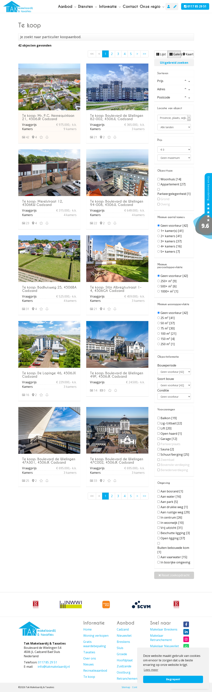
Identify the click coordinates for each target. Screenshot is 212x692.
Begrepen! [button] (173, 679)
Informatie (110, 6)
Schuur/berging (175, 454)
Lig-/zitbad (171, 423)
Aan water (171, 496)
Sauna (167, 449)
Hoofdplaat (125, 660)
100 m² (168, 334)
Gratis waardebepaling (94, 644)
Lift (166, 428)
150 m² (168, 339)
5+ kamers (170, 251)
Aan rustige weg (175, 512)
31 (25, 309)
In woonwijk (172, 523)
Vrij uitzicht (171, 528)
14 (93, 390)
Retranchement (127, 678)
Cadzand (123, 629)
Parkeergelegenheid (173, 194)
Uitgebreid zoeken (174, 63)
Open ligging (173, 538)
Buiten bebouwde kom (173, 550)
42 (25, 137)
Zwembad (167, 460)
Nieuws (88, 664)
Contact (130, 6)
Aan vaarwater (174, 557)
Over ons (89, 658)
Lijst (161, 54)
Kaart (188, 54)
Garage (169, 439)
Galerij (175, 54)
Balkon (169, 418)
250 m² (168, 344)
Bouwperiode (166, 365)
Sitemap (126, 687)
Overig (165, 204)
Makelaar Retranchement (161, 638)
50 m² (168, 323)
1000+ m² (169, 291)
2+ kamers (171, 236)
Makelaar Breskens (163, 629)
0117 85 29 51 (195, 6)
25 (25, 481)
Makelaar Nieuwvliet (164, 646)
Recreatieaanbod (95, 670)
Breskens (123, 642)
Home (87, 629)
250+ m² (168, 281)
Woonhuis (171, 179)
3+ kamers (171, 241)
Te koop (89, 677)
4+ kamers (171, 246)
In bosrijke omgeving (175, 562)
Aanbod (67, 6)
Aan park (169, 502)
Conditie (163, 390)
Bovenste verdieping (175, 465)
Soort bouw (165, 379)
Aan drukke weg (174, 507)
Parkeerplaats (170, 444)
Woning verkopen (96, 636)
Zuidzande (124, 666)
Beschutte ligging (175, 533)
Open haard (171, 433)
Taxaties (89, 652)
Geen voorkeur (174, 226)
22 (93, 223)
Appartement (173, 184)
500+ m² (168, 286)
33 (93, 481)
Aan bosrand (172, 491)
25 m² (168, 318)
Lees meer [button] (151, 670)
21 (93, 137)
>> (144, 54)
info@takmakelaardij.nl (54, 667)
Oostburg (123, 672)
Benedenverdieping (174, 470)
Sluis (120, 648)
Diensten (87, 6)
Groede (122, 654)
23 (25, 223)
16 (25, 395)
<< (92, 54)
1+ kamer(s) (172, 231)
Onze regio (152, 6)
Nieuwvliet (124, 636)
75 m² (168, 328)
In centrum (171, 517)
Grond (165, 199)
